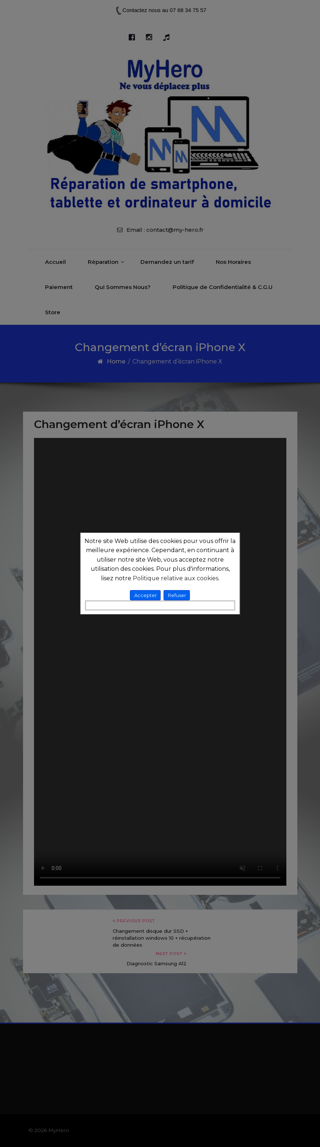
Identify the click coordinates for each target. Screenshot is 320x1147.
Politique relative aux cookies (175, 578)
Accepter (145, 595)
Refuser (177, 595)
